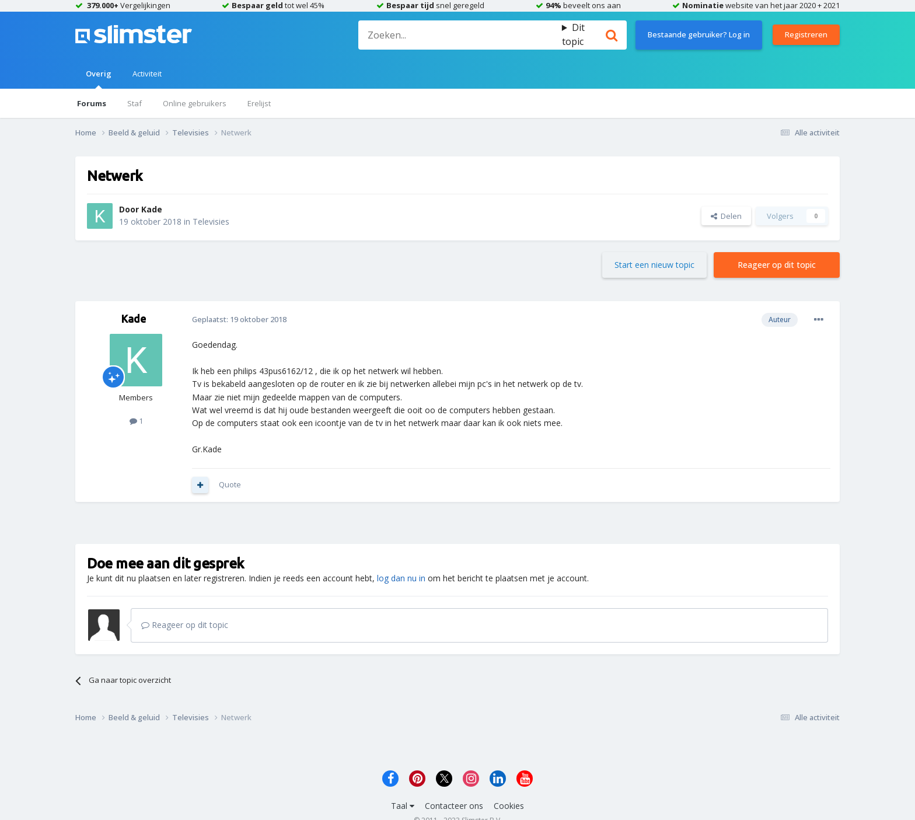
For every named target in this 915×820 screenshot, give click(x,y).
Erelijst (259, 103)
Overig (98, 78)
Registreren (806, 34)
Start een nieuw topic (654, 264)
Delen (726, 216)
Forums (91, 103)
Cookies (509, 805)
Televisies (211, 221)
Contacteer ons (454, 805)
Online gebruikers (194, 103)
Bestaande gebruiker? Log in (699, 34)
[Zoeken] (459, 35)
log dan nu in (401, 578)
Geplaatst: (239, 319)
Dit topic (573, 34)
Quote (230, 484)
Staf (134, 103)
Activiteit (147, 73)
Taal (402, 805)
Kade (151, 209)
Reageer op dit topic (777, 264)
